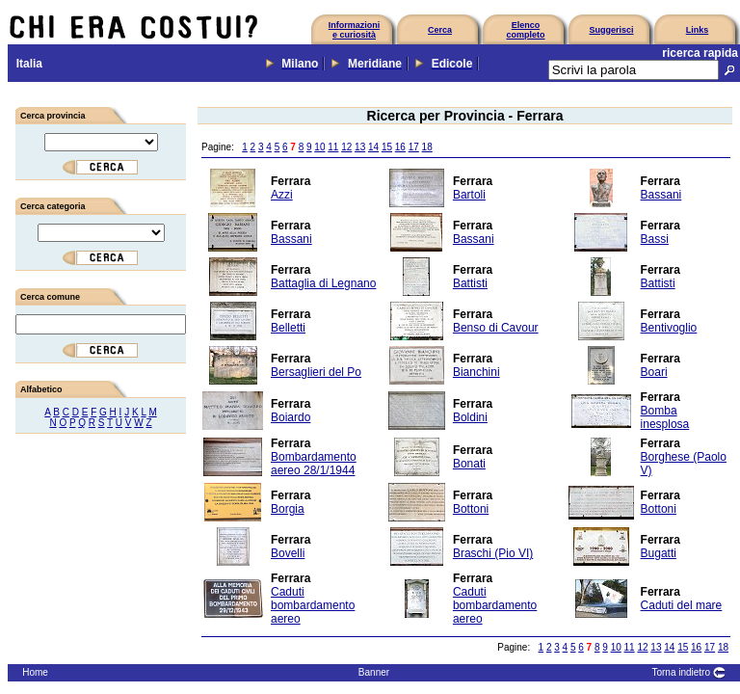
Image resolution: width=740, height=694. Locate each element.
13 (360, 147)
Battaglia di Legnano (323, 283)
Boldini (470, 417)
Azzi (282, 194)
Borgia (287, 509)
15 (387, 147)
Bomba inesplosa (665, 417)
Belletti (288, 327)
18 (427, 147)
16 (400, 147)
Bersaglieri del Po (316, 372)
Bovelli (287, 553)
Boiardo (290, 417)
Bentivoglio (669, 327)
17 (414, 147)
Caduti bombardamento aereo (313, 605)
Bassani (661, 194)
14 (373, 147)
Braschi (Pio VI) (493, 553)
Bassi (655, 239)
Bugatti (658, 553)
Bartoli (469, 194)
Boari (654, 372)
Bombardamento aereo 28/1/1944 (314, 463)
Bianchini (476, 372)
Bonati (469, 463)
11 (333, 147)
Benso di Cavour (496, 327)
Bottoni (471, 509)
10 (319, 147)
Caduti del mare (682, 605)
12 (346, 147)
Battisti (470, 283)
